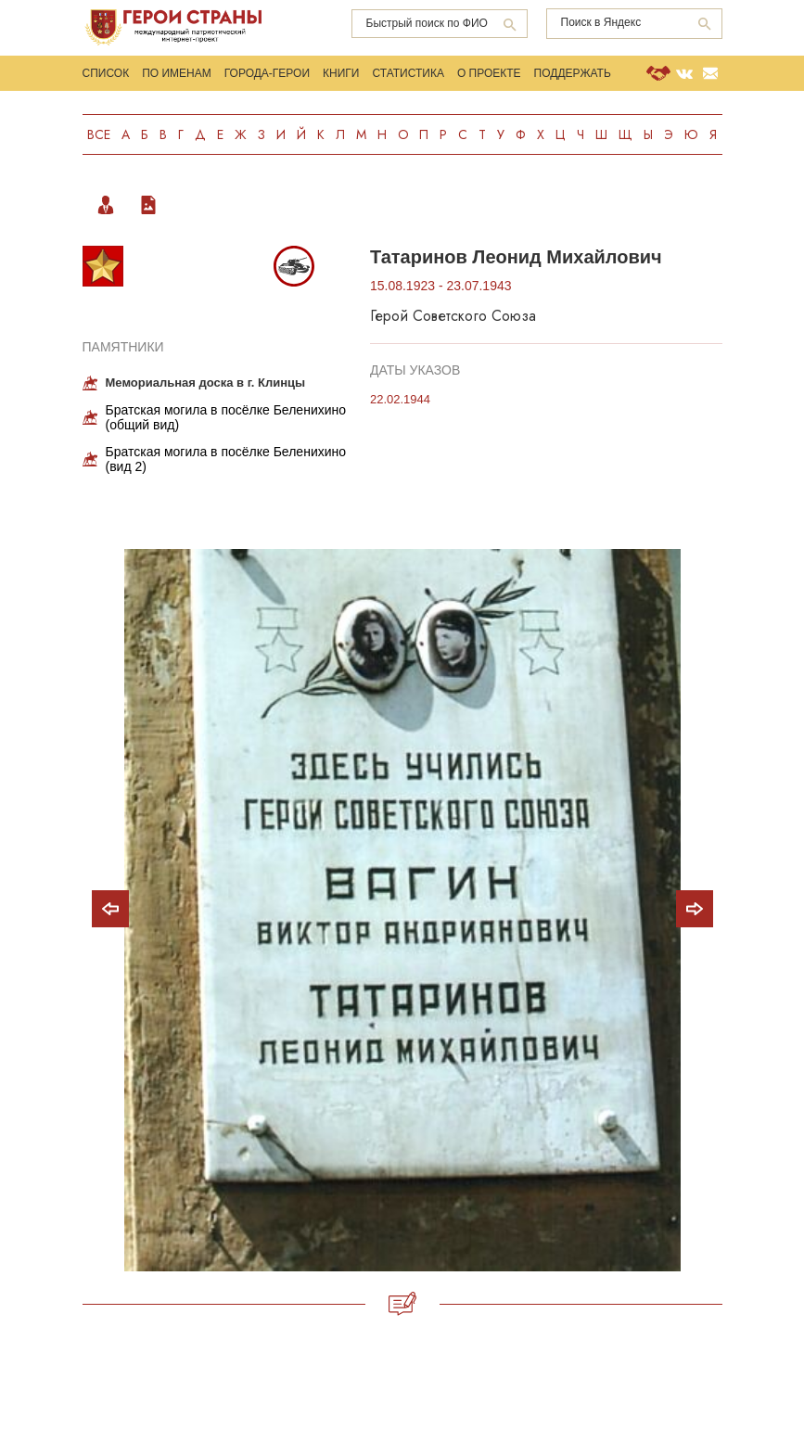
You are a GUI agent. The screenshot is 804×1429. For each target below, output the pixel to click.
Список (106, 73)
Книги (341, 73)
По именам (176, 73)
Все (98, 134)
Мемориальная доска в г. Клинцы (206, 382)
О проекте (489, 73)
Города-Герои (267, 73)
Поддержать (572, 73)
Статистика (407, 73)
